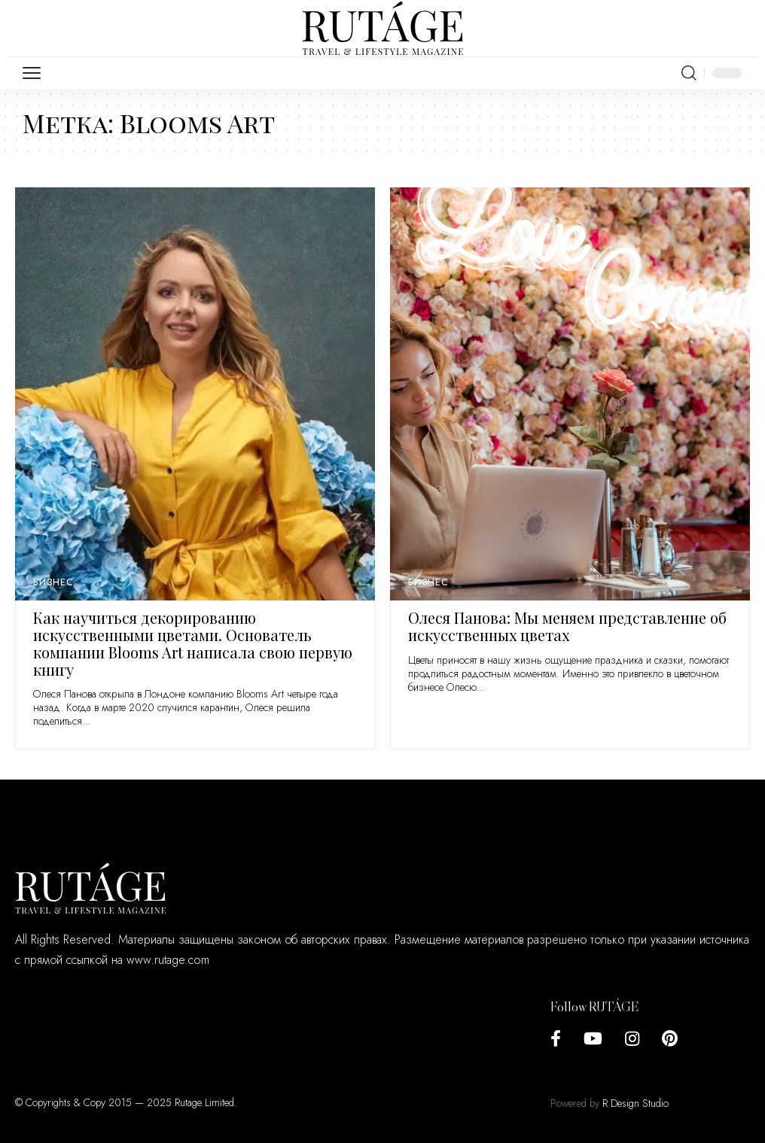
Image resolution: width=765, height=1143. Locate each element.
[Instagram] (632, 1039)
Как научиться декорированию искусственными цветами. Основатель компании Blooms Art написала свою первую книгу (192, 643)
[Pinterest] (669, 1039)
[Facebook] (556, 1039)
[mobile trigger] (35, 73)
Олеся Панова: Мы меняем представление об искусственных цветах (567, 626)
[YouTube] (593, 1039)
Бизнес (53, 582)
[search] (689, 73)
